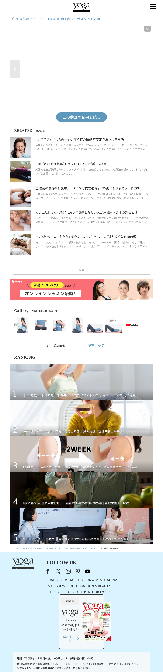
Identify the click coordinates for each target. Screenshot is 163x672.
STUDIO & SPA (93, 592)
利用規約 (57, 662)
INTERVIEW (50, 586)
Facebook (43, 571)
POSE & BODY (51, 580)
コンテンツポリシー (99, 662)
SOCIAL (107, 580)
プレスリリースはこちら (38, 662)
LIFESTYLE (49, 592)
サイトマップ (130, 662)
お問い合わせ (16, 662)
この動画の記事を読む (81, 117)
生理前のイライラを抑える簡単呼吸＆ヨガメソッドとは (58, 19)
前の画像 (59, 346)
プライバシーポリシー (75, 662)
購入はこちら (127, 602)
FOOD (66, 586)
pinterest (72, 571)
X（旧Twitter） (53, 571)
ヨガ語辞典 (145, 662)
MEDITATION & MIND (81, 580)
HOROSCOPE (70, 592)
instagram (62, 571)
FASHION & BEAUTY (89, 586)
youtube (82, 571)
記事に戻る (96, 345)
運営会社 (116, 662)
